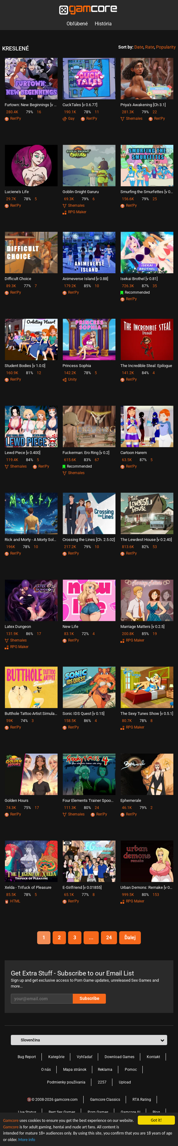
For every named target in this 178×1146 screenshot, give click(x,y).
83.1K (69, 634)
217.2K (70, 547)
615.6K (70, 460)
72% (85, 634)
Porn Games (98, 1112)
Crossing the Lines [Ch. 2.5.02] (89, 539)
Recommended (135, 292)
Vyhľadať (84, 1057)
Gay (69, 118)
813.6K (128, 547)
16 (39, 112)
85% (87, 286)
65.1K (69, 895)
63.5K (127, 460)
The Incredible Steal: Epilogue (146, 365)
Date (138, 47)
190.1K (70, 112)
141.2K (128, 373)
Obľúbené (77, 24)
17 (39, 634)
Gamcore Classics (105, 1099)
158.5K (70, 721)
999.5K (128, 895)
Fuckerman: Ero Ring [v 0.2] (86, 452)
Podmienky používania (66, 1082)
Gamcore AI (130, 1112)
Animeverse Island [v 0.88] (85, 278)
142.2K (70, 373)
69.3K (69, 199)
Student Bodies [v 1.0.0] (25, 365)
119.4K (12, 460)
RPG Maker (74, 212)
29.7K (11, 199)
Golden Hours (16, 800)
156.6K (128, 199)
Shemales (131, 118)
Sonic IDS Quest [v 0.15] (83, 713)
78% (87, 112)
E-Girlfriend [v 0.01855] (82, 887)
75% (27, 808)
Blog (156, 1112)
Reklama (105, 1069)
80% (87, 808)
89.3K (11, 286)
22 (155, 112)
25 (155, 199)
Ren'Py (13, 118)
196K (10, 547)
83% (87, 460)
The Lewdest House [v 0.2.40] (146, 539)
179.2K (70, 286)
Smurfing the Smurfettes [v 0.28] (146, 191)
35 (155, 286)
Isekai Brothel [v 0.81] (139, 278)
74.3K (11, 808)
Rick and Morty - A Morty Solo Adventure (31, 539)
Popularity (166, 47)
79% (29, 112)
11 (97, 112)
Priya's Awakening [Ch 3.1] (143, 104)
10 (97, 286)
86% (29, 634)
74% (24, 721)
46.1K (127, 808)
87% (145, 286)
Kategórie (56, 1057)
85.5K (11, 895)
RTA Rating (141, 1099)
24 (97, 808)
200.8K (128, 634)
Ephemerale (130, 800)
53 (155, 547)
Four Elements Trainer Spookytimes (89, 800)
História (103, 24)
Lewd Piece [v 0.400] (22, 452)
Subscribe (89, 998)
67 (97, 460)
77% (27, 286)
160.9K (12, 373)
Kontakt (153, 1057)
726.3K (128, 286)
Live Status (27, 1112)
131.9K (12, 634)
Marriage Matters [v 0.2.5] (142, 626)
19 (155, 634)
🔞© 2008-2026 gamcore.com (52, 1099)
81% (29, 373)
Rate (149, 47)
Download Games (119, 1057)
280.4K (12, 112)
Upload (125, 1082)
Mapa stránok (74, 1069)
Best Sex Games (62, 1112)
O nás (46, 1069)
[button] (89, 1040)
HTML (12, 901)
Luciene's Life (17, 191)
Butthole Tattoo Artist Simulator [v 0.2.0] (31, 713)
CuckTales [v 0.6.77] (80, 104)
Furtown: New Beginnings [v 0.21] (31, 104)
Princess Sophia (77, 365)
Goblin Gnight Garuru (81, 191)
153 (156, 895)
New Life (70, 626)
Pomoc (131, 1069)
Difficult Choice (18, 278)
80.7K (127, 721)
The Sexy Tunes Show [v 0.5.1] (146, 713)
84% (145, 373)
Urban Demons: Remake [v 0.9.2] (146, 887)
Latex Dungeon (18, 626)
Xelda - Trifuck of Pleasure (28, 887)
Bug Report (27, 1057)
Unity (70, 379)
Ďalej (130, 938)
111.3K (70, 808)
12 (39, 373)
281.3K (128, 112)
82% (145, 547)
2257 (102, 1082)
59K (9, 721)
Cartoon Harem (133, 452)
